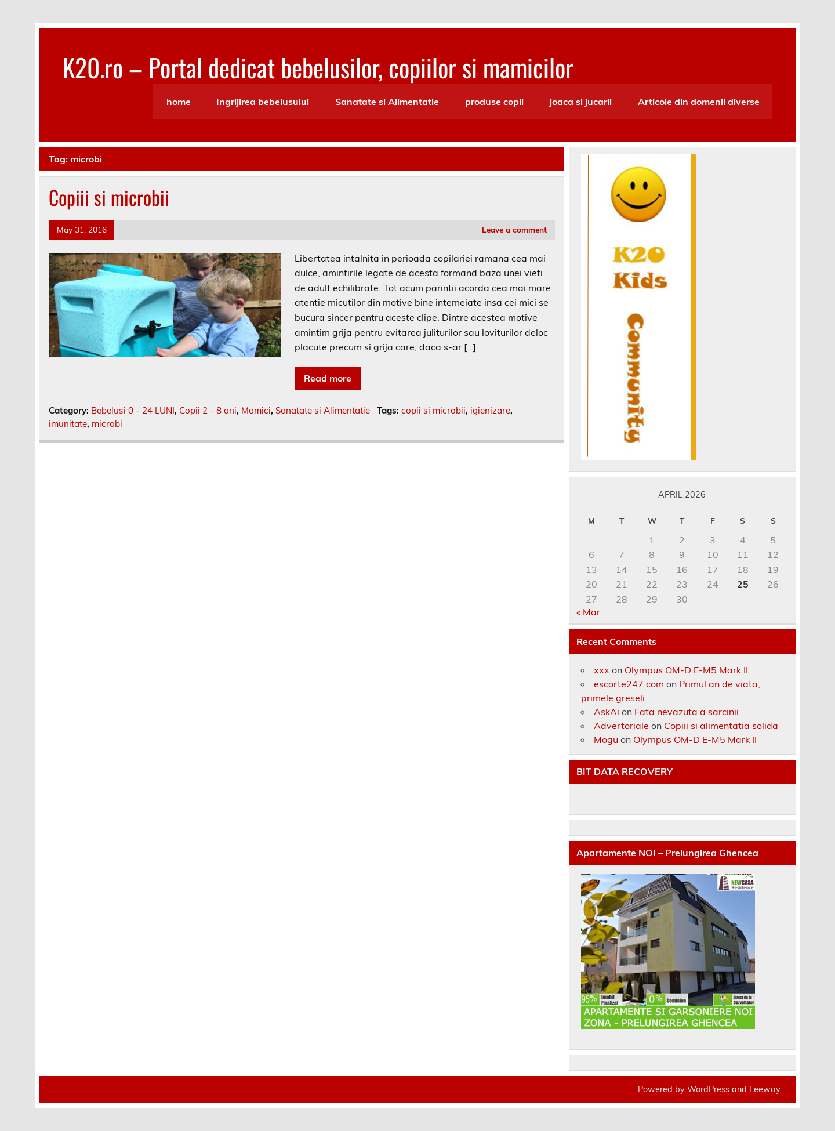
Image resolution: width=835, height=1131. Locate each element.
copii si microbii (433, 410)
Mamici (256, 410)
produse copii (494, 101)
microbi (107, 423)
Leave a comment (514, 229)
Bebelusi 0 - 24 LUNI (133, 410)
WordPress (708, 1089)
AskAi (606, 711)
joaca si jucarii (581, 101)
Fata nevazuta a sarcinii (686, 711)
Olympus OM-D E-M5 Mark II (686, 670)
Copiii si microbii (109, 197)
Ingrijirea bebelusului (262, 101)
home (178, 101)
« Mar (588, 612)
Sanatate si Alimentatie (387, 101)
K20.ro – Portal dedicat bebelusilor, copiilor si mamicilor (318, 66)
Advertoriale (621, 725)
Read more (327, 378)
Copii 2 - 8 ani (208, 410)
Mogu (606, 739)
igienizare (490, 410)
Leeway (764, 1089)
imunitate (68, 423)
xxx (601, 670)
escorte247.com (629, 684)
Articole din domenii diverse (699, 101)
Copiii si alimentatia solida (721, 725)
